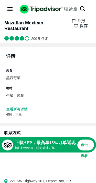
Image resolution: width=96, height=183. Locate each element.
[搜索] (83, 9)
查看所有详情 (17, 109)
